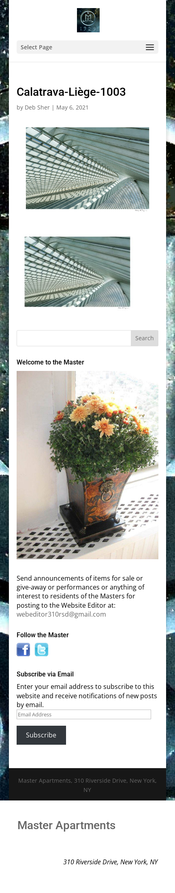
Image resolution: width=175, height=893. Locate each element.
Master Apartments (66, 825)
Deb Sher (37, 107)
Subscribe (41, 735)
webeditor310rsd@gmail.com (61, 614)
